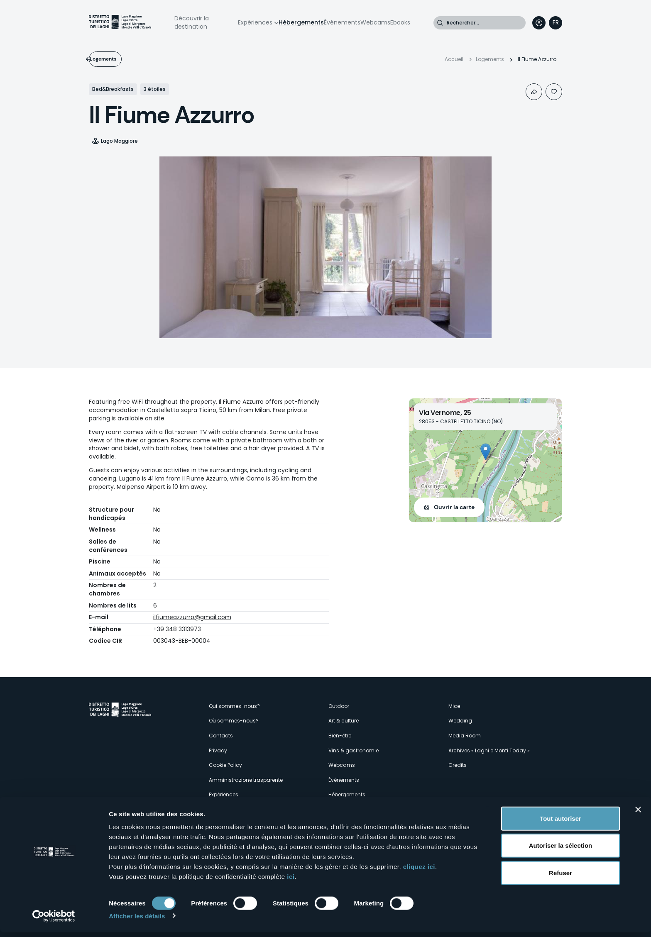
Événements (342, 22)
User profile (539, 22)
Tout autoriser (560, 823)
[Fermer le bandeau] (638, 814)
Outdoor (338, 706)
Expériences (255, 22)
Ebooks (400, 22)
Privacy (218, 750)
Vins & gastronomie (353, 750)
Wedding (460, 720)
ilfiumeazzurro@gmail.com (192, 617)
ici (290, 881)
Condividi (534, 91)
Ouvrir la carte (454, 507)
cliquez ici (419, 871)
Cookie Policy (225, 765)
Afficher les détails (137, 920)
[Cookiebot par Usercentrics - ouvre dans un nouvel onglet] (53, 921)
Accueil (454, 59)
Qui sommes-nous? (234, 706)
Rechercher (440, 22)
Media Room (464, 735)
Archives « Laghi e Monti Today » (489, 750)
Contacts (221, 735)
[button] (485, 451)
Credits (457, 765)
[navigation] (555, 22)
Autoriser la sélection (560, 850)
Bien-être (339, 735)
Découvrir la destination (191, 22)
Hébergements (301, 22)
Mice (454, 706)
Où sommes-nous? (234, 720)
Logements (116, 59)
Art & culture (343, 720)
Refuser (560, 877)
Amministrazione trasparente (246, 779)
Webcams (375, 22)
